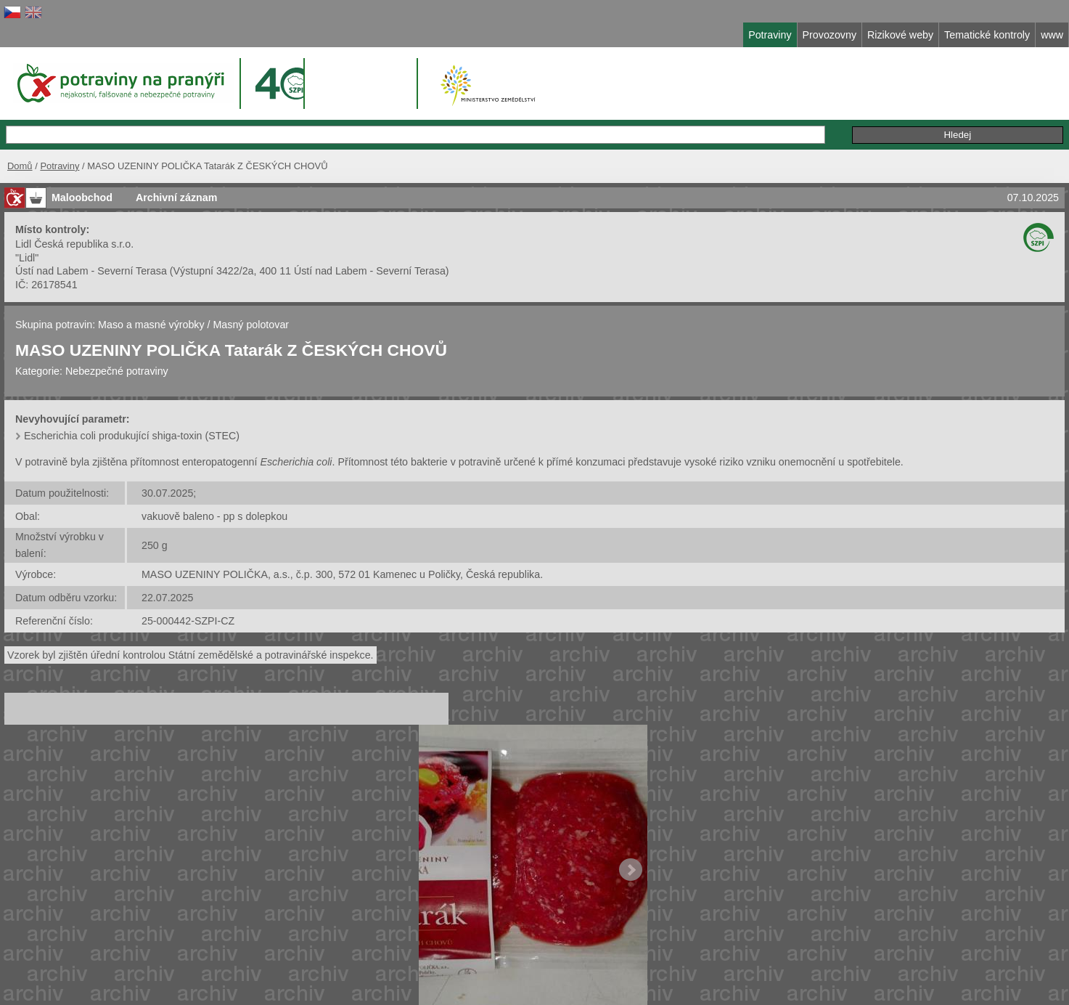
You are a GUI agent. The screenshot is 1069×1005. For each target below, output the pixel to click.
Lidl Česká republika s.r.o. (74, 244)
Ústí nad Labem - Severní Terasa (91, 271)
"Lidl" (26, 258)
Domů (20, 165)
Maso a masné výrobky (151, 324)
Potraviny (59, 165)
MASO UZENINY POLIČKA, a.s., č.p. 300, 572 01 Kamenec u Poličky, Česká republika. (342, 574)
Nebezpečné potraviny (116, 371)
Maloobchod (82, 197)
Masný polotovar (251, 324)
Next (630, 870)
